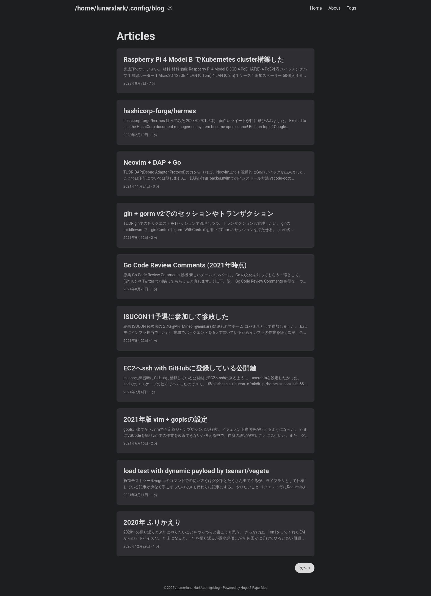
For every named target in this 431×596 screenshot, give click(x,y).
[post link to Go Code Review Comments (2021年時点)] (215, 276)
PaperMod (259, 588)
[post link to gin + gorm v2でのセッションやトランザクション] (215, 225)
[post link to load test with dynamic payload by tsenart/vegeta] (215, 482)
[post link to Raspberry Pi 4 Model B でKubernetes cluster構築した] (215, 71)
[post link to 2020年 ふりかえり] (215, 534)
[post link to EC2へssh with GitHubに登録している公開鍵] (215, 379)
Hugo (245, 588)
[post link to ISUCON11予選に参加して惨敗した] (215, 328)
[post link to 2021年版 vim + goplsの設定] (215, 431)
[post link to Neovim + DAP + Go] (215, 174)
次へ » (304, 568)
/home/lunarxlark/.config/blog (119, 8)
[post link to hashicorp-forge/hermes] (215, 122)
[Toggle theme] (170, 8)
